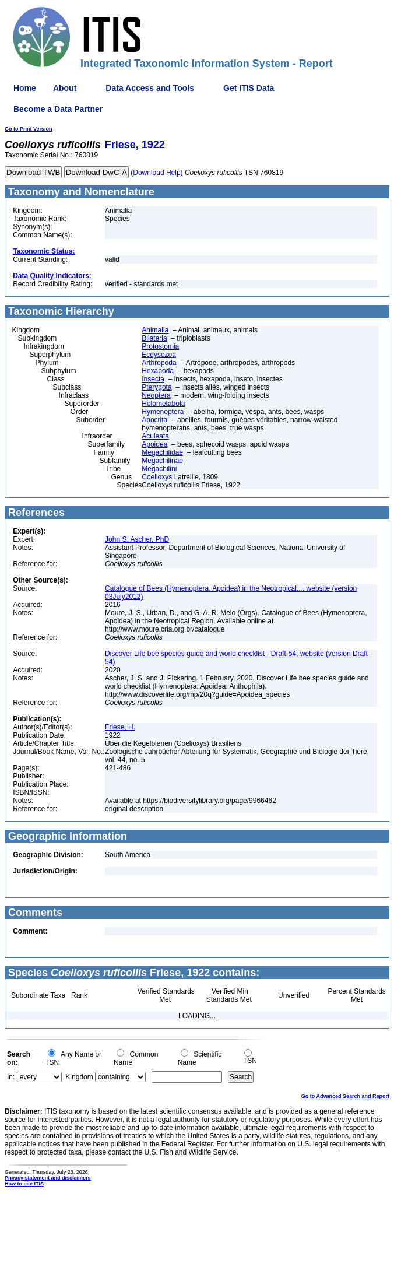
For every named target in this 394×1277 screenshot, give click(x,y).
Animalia (155, 330)
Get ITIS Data (248, 88)
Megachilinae (162, 461)
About (64, 88)
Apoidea (154, 444)
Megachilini (159, 469)
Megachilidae (162, 452)
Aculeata (155, 436)
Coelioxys (157, 477)
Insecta (153, 379)
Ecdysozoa (159, 354)
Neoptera (156, 395)
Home (24, 88)
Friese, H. (120, 727)
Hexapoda (158, 371)
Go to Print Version (28, 129)
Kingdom (79, 1077)
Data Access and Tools (149, 88)
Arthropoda (159, 363)
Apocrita (154, 420)
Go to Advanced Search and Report (345, 1096)
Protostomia (160, 346)
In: (11, 1077)
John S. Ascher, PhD (137, 539)
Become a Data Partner (58, 109)
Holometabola (163, 403)
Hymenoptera (163, 412)
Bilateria (154, 338)
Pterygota (156, 387)
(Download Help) (156, 173)
